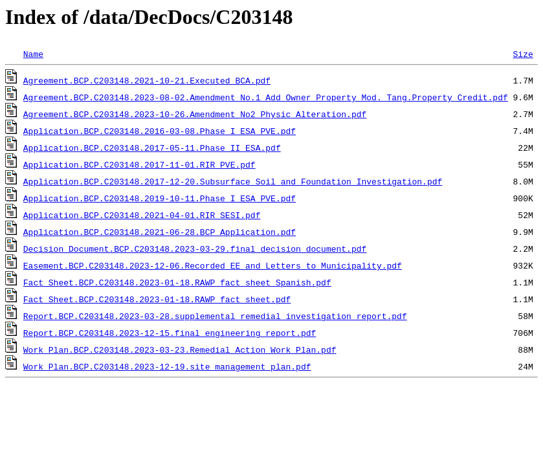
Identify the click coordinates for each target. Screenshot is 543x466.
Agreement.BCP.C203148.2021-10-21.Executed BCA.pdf (147, 80)
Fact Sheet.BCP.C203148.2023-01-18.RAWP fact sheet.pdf (157, 299)
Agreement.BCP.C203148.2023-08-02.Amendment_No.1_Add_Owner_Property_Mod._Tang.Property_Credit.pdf (265, 97)
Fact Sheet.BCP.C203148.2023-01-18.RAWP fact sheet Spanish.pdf (177, 282)
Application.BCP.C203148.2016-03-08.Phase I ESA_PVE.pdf (159, 131)
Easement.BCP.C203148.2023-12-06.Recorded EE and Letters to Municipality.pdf (212, 265)
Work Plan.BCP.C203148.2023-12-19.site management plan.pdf (167, 366)
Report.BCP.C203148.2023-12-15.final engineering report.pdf (169, 332)
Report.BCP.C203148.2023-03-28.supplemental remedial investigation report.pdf (215, 316)
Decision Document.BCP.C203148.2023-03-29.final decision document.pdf (194, 248)
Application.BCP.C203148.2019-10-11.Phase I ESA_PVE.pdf (159, 198)
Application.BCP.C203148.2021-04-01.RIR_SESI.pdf (142, 215)
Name (33, 54)
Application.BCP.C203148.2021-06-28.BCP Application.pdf (159, 232)
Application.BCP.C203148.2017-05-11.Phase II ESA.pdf (152, 147)
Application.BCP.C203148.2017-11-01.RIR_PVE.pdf (139, 164)
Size (523, 54)
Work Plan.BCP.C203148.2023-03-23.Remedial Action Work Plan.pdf (180, 349)
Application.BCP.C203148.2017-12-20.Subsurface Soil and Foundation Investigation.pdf (232, 181)
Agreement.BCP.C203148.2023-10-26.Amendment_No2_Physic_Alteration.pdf (194, 114)
